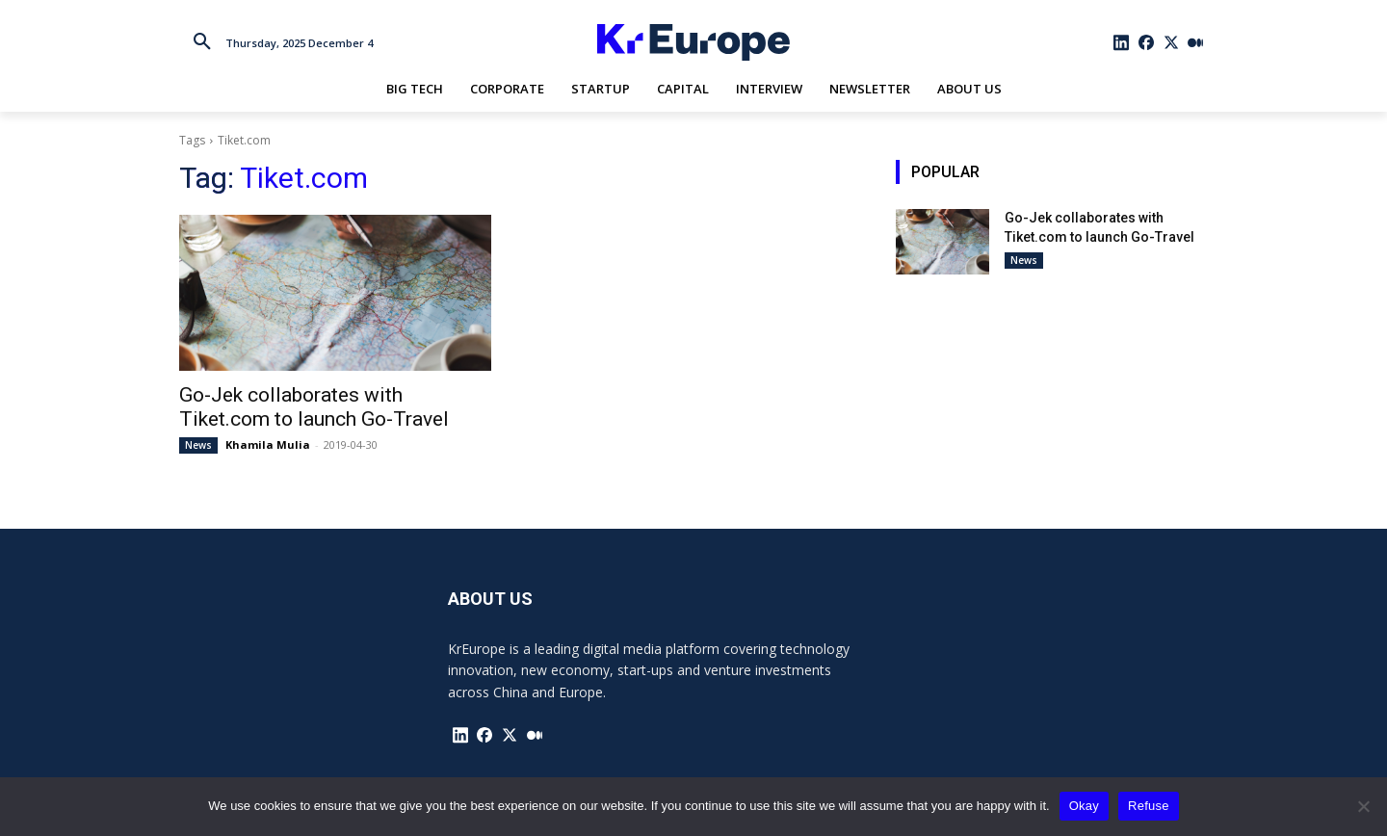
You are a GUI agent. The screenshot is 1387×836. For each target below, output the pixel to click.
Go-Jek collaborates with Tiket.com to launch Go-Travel (314, 407)
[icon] (1122, 42)
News (198, 445)
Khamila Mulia (267, 444)
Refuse (1148, 805)
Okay (1084, 805)
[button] (202, 42)
